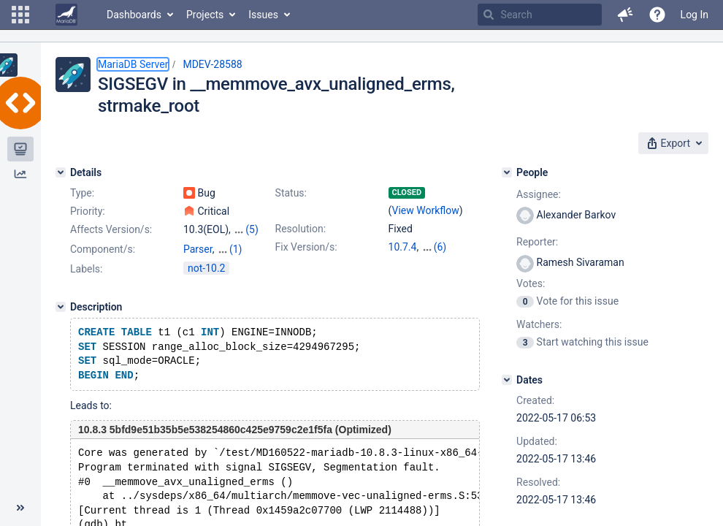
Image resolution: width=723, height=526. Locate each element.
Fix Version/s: (306, 247)
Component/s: (102, 249)
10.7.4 (403, 247)
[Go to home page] (66, 14)
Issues (263, 14)
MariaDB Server (133, 64)
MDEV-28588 (212, 64)
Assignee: (538, 194)
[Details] (61, 172)
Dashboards (134, 14)
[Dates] (507, 380)
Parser (198, 249)
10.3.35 (438, 247)
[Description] (61, 307)
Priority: (87, 211)
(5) (252, 229)
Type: (82, 193)
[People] (507, 172)
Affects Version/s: (111, 229)
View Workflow (425, 210)
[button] (20, 14)
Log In (694, 14)
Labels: (86, 269)
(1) (235, 249)
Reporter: (537, 242)
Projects (204, 14)
